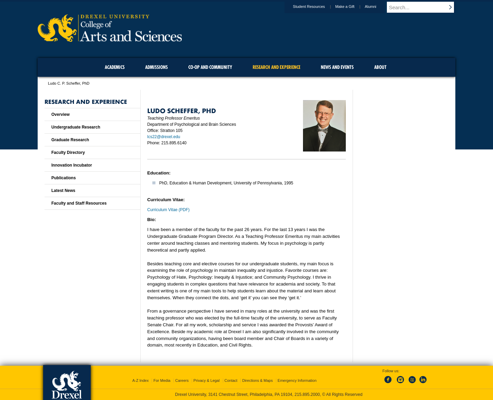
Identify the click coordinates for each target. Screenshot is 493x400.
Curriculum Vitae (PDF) (168, 209)
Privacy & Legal (206, 380)
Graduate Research (70, 139)
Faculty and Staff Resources (78, 203)
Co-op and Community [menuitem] (210, 67)
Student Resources (316, 6)
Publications (63, 177)
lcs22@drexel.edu (163, 136)
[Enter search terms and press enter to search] (424, 7)
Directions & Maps (257, 380)
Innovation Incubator (71, 165)
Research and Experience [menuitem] (276, 67)
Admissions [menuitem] (156, 67)
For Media (161, 380)
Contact (231, 380)
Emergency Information (297, 380)
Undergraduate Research (75, 127)
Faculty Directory (68, 152)
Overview (60, 114)
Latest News (63, 190)
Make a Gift (351, 6)
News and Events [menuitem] (337, 67)
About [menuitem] (380, 67)
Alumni (377, 6)
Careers (182, 380)
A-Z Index (140, 380)
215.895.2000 (307, 394)
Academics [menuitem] (115, 67)
